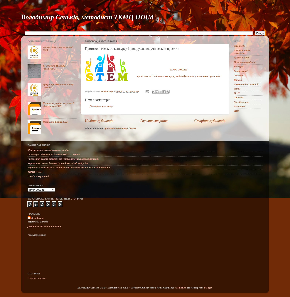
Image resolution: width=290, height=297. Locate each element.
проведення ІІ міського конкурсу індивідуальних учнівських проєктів (178, 76)
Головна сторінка (154, 121)
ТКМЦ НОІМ (35, 172)
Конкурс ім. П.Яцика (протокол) (54, 67)
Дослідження (241, 102)
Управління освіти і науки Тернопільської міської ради (58, 163)
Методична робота (245, 62)
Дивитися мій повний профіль (44, 226)
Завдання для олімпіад (246, 84)
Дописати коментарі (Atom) (120, 128)
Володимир (37, 218)
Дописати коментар (101, 106)
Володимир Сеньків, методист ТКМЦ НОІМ (87, 17)
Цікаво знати (241, 57)
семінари (239, 75)
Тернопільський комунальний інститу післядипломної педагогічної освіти (69, 167)
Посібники (239, 106)
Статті (238, 97)
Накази (238, 79)
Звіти (237, 88)
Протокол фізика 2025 (55, 121)
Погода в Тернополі (38, 176)
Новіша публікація (99, 121)
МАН (237, 93)
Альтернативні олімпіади (242, 52)
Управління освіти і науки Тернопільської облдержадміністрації (63, 158)
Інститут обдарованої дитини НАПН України (54, 154)
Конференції (240, 71)
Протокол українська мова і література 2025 (58, 104)
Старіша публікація (209, 121)
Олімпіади (239, 45)
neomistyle (180, 287)
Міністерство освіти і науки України (48, 149)
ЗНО (236, 110)
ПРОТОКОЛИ (178, 69)
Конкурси (239, 66)
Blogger (208, 287)
